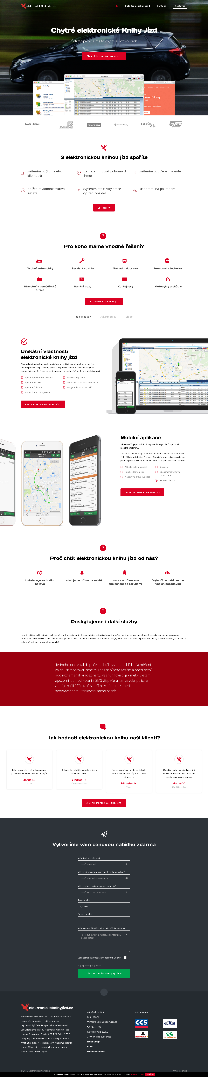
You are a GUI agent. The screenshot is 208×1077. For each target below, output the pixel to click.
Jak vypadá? (83, 316)
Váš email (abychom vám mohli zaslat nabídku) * (101, 872)
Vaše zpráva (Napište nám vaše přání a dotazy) (101, 928)
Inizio (184, 1071)
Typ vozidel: (84, 900)
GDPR (90, 1047)
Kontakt (161, 5)
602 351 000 (95, 1027)
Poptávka (180, 5)
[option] (29, 769)
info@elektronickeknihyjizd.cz (103, 1022)
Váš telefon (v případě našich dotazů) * (97, 886)
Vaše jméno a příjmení (89, 858)
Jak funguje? (108, 316)
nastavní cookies (137, 1074)
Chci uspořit (104, 207)
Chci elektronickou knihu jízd (104, 56)
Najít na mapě (95, 1042)
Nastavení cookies (96, 1052)
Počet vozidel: (85, 914)
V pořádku (149, 1074)
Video (129, 316)
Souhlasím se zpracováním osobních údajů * (99, 957)
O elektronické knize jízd (137, 5)
